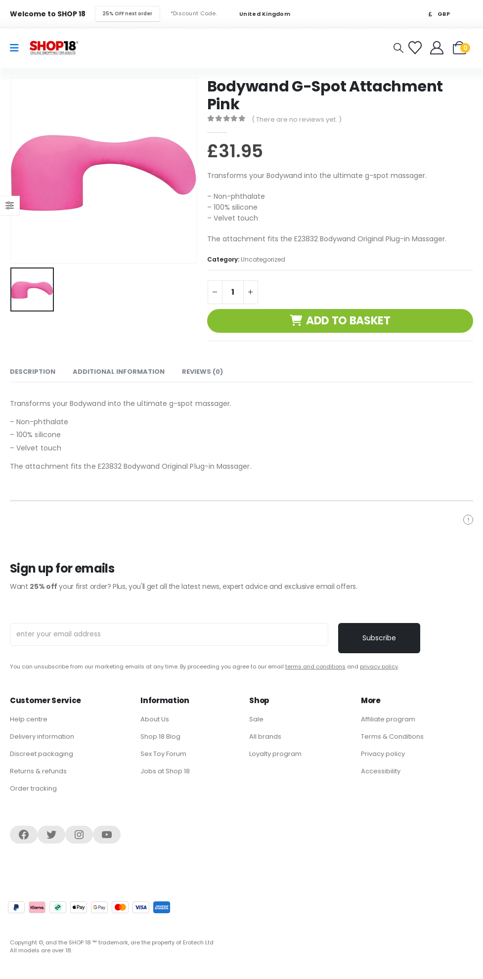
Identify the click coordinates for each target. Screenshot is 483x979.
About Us (154, 719)
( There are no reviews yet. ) (297, 119)
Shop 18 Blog (160, 736)
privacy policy (379, 666)
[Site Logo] (54, 48)
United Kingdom (258, 14)
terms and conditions (315, 666)
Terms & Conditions (392, 736)
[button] (398, 48)
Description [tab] (32, 371)
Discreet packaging (41, 753)
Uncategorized (263, 259)
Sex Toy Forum (163, 753)
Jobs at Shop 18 (165, 771)
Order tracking (33, 788)
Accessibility (380, 771)
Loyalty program (275, 753)
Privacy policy (383, 753)
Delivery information (42, 736)
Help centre (28, 719)
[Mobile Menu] (17, 48)
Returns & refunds (38, 771)
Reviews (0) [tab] (202, 371)
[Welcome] (437, 47)
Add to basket (348, 320)
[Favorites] (416, 47)
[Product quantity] (233, 292)
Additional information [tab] (119, 371)
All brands (265, 736)
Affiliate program (388, 719)
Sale (256, 719)
